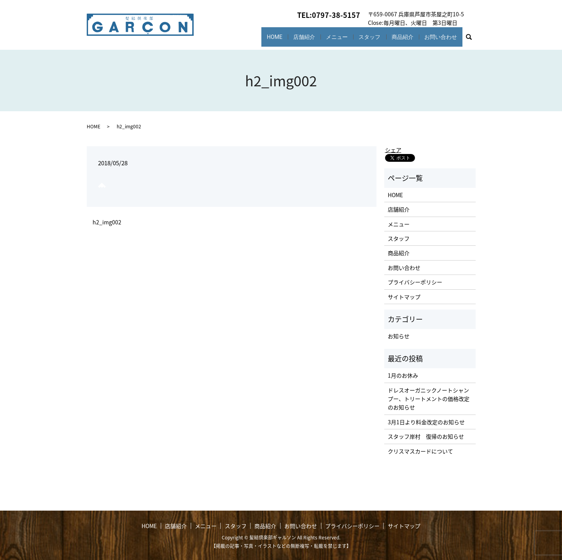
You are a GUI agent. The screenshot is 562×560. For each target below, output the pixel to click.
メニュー (329, 37)
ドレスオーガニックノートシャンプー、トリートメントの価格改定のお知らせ (428, 398)
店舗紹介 (295, 37)
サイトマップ (404, 297)
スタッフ (364, 37)
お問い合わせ (439, 37)
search (472, 39)
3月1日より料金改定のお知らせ (426, 422)
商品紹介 (399, 37)
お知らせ (399, 336)
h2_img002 (107, 222)
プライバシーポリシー (415, 282)
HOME (262, 37)
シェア (393, 150)
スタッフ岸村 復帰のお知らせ (426, 436)
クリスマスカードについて (420, 451)
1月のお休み (403, 375)
